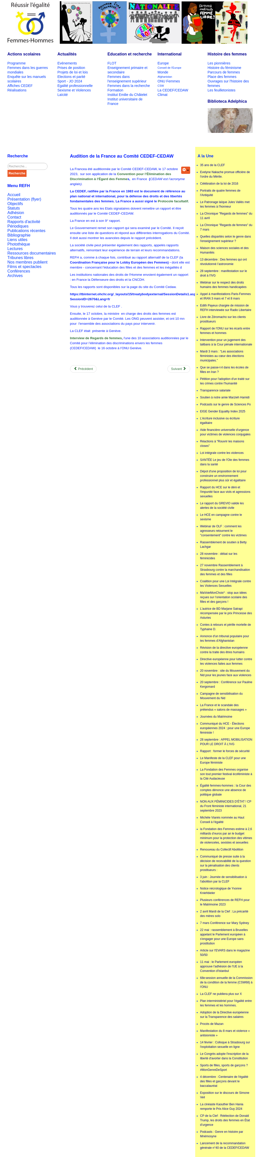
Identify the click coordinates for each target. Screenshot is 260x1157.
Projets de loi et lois (73, 72)
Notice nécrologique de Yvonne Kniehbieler (221, 891)
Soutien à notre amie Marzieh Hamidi (224, 397)
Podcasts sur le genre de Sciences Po (225, 404)
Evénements (67, 63)
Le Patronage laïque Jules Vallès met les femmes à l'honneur (225, 204)
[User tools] (185, 170)
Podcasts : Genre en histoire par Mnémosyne (221, 1134)
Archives (15, 276)
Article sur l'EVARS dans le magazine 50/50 (225, 953)
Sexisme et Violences (74, 90)
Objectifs (15, 204)
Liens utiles (18, 240)
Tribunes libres (21, 258)
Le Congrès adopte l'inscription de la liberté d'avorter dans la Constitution (224, 1056)
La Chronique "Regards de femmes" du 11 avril (226, 216)
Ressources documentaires (32, 253)
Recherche (17, 173)
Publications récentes (27, 231)
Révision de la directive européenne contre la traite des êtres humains (224, 650)
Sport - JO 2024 (70, 81)
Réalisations (17, 90)
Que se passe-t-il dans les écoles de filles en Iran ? (224, 370)
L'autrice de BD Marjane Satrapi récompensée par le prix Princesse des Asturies (226, 613)
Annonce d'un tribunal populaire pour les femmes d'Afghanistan (224, 638)
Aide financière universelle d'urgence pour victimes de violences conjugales (225, 432)
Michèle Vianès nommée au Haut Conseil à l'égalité (222, 820)
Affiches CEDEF (20, 86)
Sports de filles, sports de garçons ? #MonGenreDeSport (224, 1068)
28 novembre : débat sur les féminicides (218, 556)
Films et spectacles (25, 267)
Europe (163, 63)
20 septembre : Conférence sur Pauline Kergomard (226, 684)
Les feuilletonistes (221, 90)
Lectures (15, 249)
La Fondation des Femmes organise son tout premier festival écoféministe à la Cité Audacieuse (226, 774)
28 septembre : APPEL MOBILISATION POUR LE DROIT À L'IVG (226, 742)
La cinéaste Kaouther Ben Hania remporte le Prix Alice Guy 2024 (221, 1107)
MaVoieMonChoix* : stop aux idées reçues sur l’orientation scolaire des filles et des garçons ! (223, 597)
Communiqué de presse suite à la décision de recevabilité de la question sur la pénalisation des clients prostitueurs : (225, 863)
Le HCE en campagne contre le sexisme (221, 517)
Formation (115, 90)
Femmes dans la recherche (129, 86)
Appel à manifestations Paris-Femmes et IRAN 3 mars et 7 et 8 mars (225, 296)
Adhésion (16, 213)
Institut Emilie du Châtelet (127, 95)
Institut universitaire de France (125, 101)
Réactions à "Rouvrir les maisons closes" (222, 444)
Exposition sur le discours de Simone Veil (224, 1095)
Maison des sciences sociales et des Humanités (224, 250)
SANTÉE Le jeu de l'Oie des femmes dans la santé (224, 462)
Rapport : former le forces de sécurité (225, 751)
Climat (163, 95)
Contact (14, 217)
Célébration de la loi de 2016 (219, 183)
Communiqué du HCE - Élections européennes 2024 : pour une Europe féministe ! (225, 728)
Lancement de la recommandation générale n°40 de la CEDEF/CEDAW (224, 1146)
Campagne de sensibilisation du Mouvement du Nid (221, 696)
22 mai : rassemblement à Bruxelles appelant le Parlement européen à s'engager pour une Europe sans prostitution (224, 936)
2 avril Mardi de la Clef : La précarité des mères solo (224, 914)
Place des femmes (222, 77)
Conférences (19, 271)
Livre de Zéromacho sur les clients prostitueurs (223, 319)
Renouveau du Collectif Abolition (221, 849)
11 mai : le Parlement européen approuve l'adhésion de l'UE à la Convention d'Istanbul (221, 966)
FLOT (112, 63)
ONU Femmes (169, 81)
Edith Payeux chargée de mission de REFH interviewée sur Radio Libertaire (225, 308)
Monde (163, 72)
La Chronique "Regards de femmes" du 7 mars (226, 227)
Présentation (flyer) (24, 199)
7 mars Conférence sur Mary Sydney (224, 923)
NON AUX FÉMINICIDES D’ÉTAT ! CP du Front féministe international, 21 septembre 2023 (225, 806)
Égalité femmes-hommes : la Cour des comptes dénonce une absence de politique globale (225, 790)
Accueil (14, 195)
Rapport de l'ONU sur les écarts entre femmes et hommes (225, 331)
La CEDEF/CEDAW (173, 90)
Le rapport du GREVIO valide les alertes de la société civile (222, 506)
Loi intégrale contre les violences (222, 453)
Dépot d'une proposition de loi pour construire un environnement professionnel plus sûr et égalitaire (223, 476)
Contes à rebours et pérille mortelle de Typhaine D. (225, 627)
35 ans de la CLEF (212, 165)
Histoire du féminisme (224, 68)
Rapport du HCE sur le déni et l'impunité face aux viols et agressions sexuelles (225, 492)
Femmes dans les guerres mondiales (28, 70)
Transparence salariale (215, 390)
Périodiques (18, 226)
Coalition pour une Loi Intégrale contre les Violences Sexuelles (225, 583)
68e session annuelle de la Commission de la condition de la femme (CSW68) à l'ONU (226, 982)
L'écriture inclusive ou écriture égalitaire (220, 421)
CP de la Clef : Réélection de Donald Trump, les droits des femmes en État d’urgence (225, 1120)
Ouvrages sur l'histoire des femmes (228, 83)
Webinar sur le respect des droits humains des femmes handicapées (223, 285)
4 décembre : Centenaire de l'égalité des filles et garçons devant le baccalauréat (224, 1081)
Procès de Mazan (211, 1024)
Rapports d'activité (24, 222)
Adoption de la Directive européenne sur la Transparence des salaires (224, 1015)
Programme (17, 63)
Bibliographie (19, 235)
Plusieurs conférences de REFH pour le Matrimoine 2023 (225, 902)
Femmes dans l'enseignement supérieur (127, 79)
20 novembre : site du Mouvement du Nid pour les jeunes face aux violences (225, 673)
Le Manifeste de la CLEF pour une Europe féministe (223, 760)
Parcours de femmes (224, 72)
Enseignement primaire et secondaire (128, 70)
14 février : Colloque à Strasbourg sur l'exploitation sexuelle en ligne (225, 1045)
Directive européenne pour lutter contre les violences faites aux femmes (226, 661)
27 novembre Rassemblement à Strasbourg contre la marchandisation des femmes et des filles (225, 570)
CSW (161, 85)
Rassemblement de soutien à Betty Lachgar (223, 545)
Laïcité (63, 95)
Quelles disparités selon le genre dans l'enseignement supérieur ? (225, 239)
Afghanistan (165, 76)
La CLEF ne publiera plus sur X (221, 994)
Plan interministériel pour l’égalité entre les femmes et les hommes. (226, 1003)
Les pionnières (219, 63)
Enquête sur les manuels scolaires (27, 79)
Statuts (14, 208)
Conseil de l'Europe (169, 67)
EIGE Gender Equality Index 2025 (222, 411)
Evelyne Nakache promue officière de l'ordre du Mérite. (225, 174)
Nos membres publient (28, 262)
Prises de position (71, 68)
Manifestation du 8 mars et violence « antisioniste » (225, 1033)
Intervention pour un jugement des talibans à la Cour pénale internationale (226, 342)
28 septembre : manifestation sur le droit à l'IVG (223, 273)
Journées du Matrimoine (216, 716)
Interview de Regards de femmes (96, 338)
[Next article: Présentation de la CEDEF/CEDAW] (178, 369)
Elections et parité (71, 77)
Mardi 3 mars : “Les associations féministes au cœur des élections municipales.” (222, 356)
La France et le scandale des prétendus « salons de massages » (223, 707)
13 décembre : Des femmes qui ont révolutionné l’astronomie (223, 262)
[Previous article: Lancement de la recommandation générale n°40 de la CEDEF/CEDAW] (83, 369)
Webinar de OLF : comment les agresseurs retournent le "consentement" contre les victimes (223, 531)
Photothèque (19, 244)
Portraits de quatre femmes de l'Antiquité (220, 193)
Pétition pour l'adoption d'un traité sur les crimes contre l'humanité (224, 381)
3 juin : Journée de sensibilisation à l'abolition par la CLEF (223, 879)
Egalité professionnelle (75, 86)
